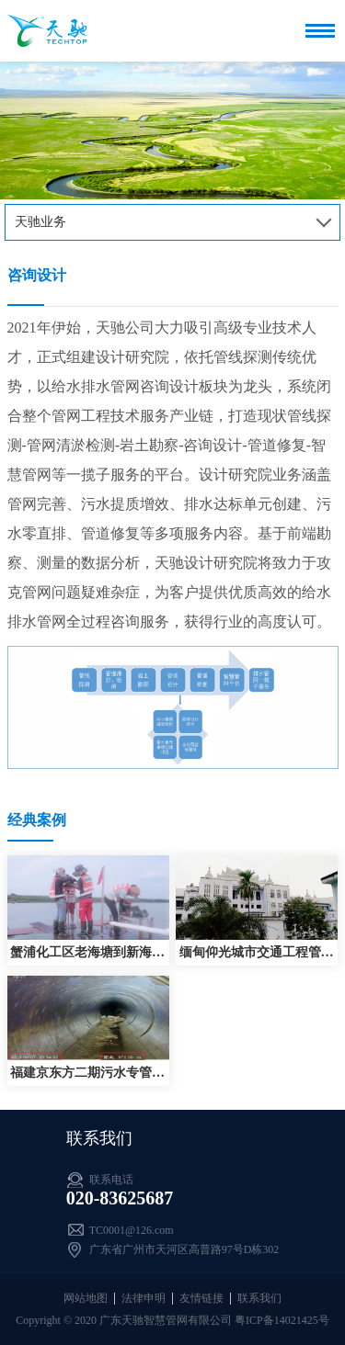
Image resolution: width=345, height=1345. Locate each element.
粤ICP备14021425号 (282, 1320)
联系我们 (259, 1298)
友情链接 (201, 1298)
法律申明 (143, 1298)
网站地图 (85, 1298)
